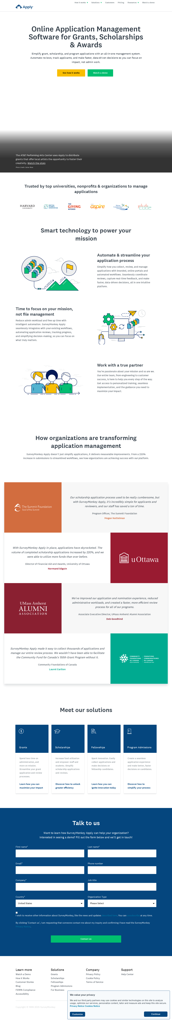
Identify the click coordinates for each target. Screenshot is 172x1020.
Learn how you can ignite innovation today (104, 786)
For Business (57, 989)
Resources (133, 2)
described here (109, 915)
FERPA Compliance (25, 989)
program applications (81, 53)
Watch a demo (148, 2)
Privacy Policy (93, 974)
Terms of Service (94, 982)
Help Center (127, 974)
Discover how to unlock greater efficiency (68, 786)
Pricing (121, 2)
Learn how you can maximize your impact (31, 786)
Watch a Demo (23, 974)
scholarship (56, 53)
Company (92, 970)
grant (45, 53)
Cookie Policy (93, 978)
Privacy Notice (77, 1006)
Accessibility (22, 993)
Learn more (24, 970)
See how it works (71, 72)
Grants (54, 974)
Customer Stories (25, 982)
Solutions (96, 2)
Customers (109, 2)
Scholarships (57, 978)
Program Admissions (61, 986)
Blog (18, 986)
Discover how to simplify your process (139, 786)
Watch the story (37, 163)
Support (127, 970)
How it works (81, 2)
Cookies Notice (92, 1006)
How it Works (22, 978)
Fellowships (57, 982)
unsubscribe (133, 915)
